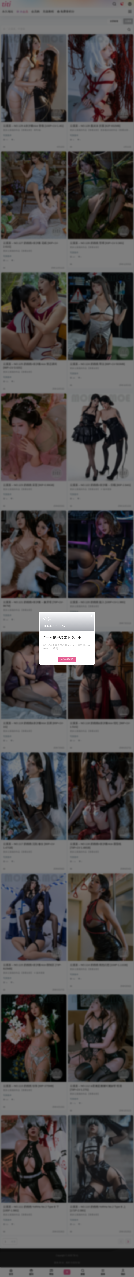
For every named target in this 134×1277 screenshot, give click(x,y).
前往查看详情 (67, 659)
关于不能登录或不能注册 (62, 637)
